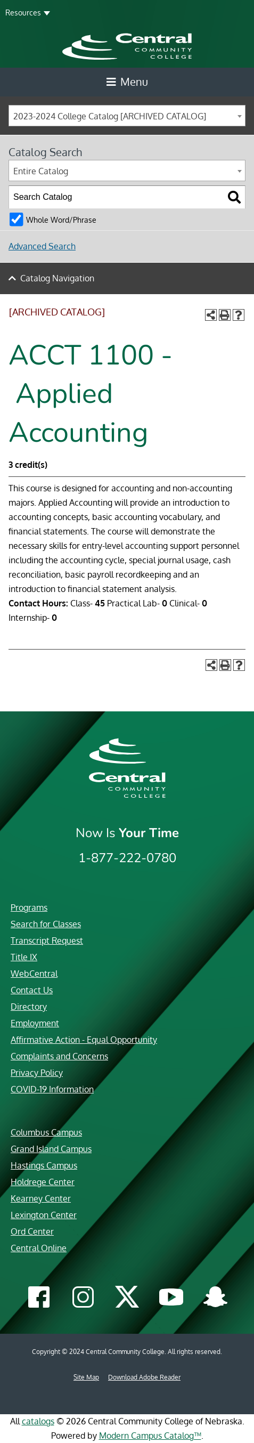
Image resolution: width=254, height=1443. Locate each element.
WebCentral (34, 973)
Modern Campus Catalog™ (150, 1435)
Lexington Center (44, 1215)
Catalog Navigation (57, 278)
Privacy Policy (37, 1072)
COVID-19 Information (52, 1089)
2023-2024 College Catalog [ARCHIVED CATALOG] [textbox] (109, 116)
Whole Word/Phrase (61, 219)
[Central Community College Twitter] (127, 1297)
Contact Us (32, 990)
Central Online (39, 1248)
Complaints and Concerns (59, 1056)
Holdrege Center (43, 1182)
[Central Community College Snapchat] (215, 1298)
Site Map (86, 1377)
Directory (29, 1006)
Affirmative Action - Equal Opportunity (84, 1039)
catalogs (38, 1421)
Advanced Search (42, 246)
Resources (23, 12)
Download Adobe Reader (144, 1377)
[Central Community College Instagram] (83, 1298)
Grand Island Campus (51, 1149)
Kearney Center (41, 1198)
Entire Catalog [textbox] (40, 171)
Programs (29, 907)
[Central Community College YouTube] (171, 1300)
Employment (35, 1023)
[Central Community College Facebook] (39, 1298)
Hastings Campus (44, 1165)
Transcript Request (47, 940)
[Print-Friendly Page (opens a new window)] (225, 315)
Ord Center (32, 1231)
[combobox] (127, 115)
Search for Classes (46, 924)
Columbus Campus (46, 1132)
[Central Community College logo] (127, 45)
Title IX (24, 957)
